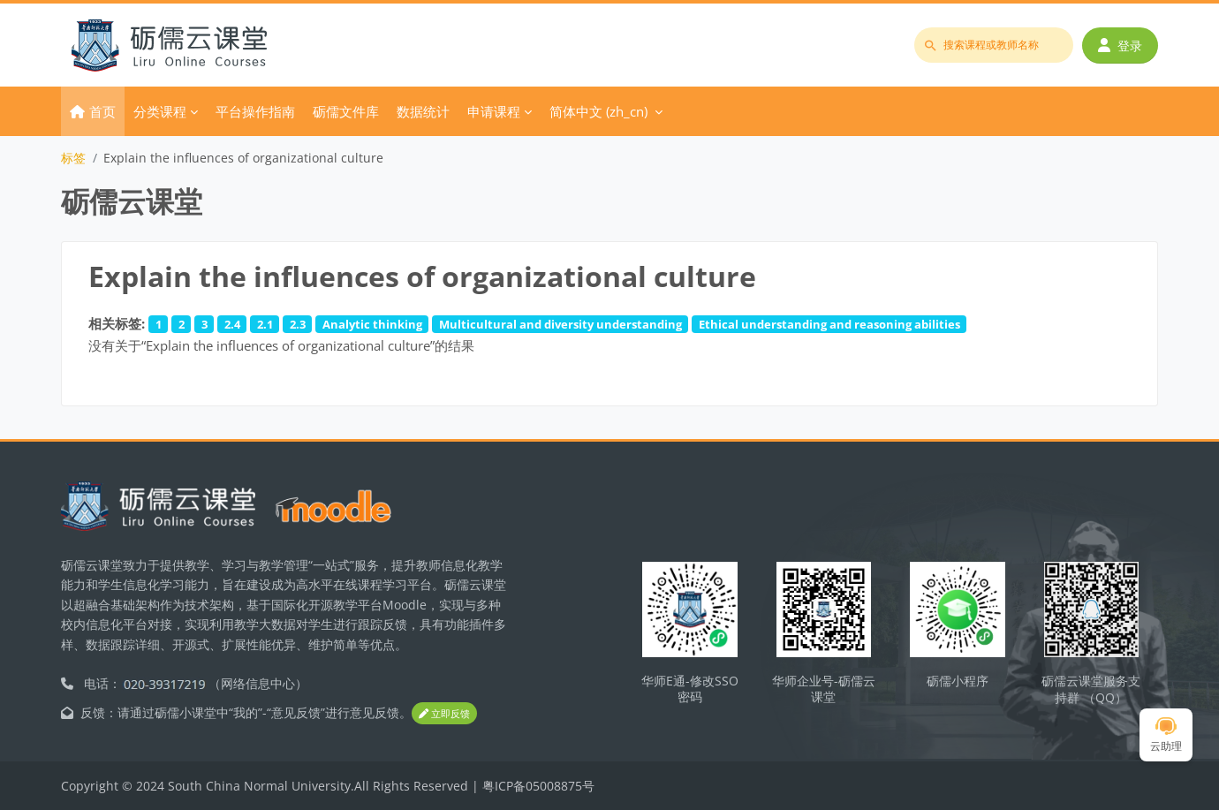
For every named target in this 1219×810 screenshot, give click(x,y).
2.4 (232, 324)
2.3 (298, 324)
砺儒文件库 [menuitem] (346, 111)
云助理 (1166, 735)
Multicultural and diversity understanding (560, 324)
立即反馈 (444, 713)
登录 (1120, 45)
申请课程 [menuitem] (493, 111)
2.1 (265, 324)
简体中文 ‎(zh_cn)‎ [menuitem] (598, 111)
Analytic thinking (372, 324)
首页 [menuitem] (102, 111)
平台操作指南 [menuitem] (255, 111)
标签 (73, 157)
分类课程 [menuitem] (159, 111)
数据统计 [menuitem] (423, 111)
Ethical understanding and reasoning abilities (829, 324)
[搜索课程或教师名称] (993, 45)
